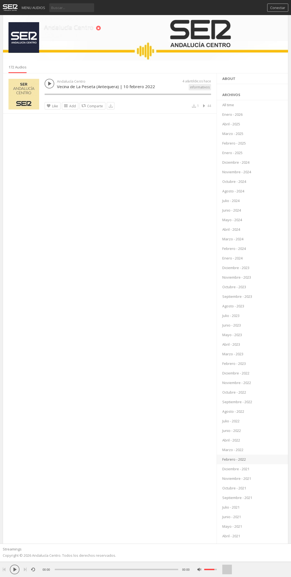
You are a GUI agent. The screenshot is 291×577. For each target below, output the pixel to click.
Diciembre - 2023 (235, 267)
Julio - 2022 (231, 421)
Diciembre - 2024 (235, 162)
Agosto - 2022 (233, 411)
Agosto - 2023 (233, 306)
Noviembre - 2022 (236, 382)
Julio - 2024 (231, 200)
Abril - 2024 (231, 229)
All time (228, 104)
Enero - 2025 (232, 152)
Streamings (12, 549)
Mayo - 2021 (232, 526)
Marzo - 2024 (232, 238)
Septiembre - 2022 (237, 401)
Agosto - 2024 (233, 191)
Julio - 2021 (231, 507)
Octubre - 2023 (234, 286)
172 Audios (17, 67)
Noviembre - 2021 (236, 478)
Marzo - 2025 (232, 133)
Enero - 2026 (232, 114)
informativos (200, 87)
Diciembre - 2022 (235, 373)
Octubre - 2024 (234, 181)
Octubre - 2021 (234, 488)
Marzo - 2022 (232, 449)
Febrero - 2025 (234, 143)
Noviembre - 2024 (236, 171)
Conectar (277, 7)
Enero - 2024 (232, 258)
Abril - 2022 (231, 440)
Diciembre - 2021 (235, 468)
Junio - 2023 (231, 325)
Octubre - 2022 (234, 392)
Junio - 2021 (231, 516)
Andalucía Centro (68, 27)
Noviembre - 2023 (236, 277)
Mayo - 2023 (232, 334)
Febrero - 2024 (234, 248)
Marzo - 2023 (232, 353)
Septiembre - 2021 (237, 497)
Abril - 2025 (231, 124)
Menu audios (33, 7)
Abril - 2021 (231, 535)
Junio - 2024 (231, 210)
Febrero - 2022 (234, 459)
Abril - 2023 (231, 344)
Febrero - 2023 (234, 363)
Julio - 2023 (231, 315)
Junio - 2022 (231, 430)
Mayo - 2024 (232, 219)
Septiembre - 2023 (237, 296)
